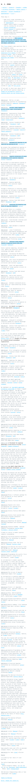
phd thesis (17, 78)
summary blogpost (13, 446)
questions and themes (7, 57)
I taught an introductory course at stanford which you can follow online (13, 91)
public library (20, 9)
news (3, 120)
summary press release (13, 469)
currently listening (8, 9)
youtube (16, 130)
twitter (4, 7)
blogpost (22, 103)
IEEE (20, 659)
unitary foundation (14, 11)
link (16, 752)
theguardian (14, 769)
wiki (3, 764)
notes (13, 745)
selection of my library (8, 53)
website (15, 103)
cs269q (25, 7)
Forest (10, 639)
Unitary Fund (5, 338)
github (9, 105)
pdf (19, 124)
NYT (8, 769)
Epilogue (12, 767)
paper (22, 740)
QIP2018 (20, 594)
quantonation (5, 13)
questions (4, 11)
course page (18, 528)
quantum (9, 159)
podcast (20, 38)
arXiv (3, 105)
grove (20, 74)
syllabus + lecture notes (9, 530)
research (11, 7)
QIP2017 (18, 634)
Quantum (17, 377)
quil (9, 78)
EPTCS (10, 672)
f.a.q (12, 13)
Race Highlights (21, 767)
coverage (13, 551)
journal (9, 382)
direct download (6, 661)
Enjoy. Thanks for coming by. (10, 781)
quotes (9, 54)
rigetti (12, 65)
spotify (22, 130)
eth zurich (17, 86)
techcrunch (9, 120)
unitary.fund (16, 544)
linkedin (18, 7)
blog (3, 492)
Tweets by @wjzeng (6, 778)
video (17, 235)
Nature (23, 606)
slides (20, 488)
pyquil (14, 74)
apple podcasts (6, 131)
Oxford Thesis (18, 676)
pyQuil (19, 646)
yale (9, 86)
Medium (13, 518)
